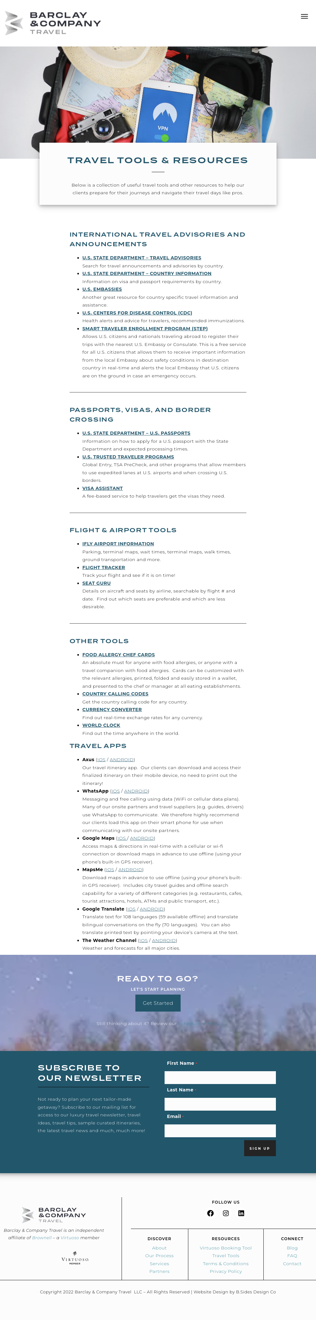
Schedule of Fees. (199, 1023)
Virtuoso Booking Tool (226, 1248)
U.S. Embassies (102, 289)
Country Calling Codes (115, 694)
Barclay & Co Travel (53, 23)
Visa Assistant (102, 488)
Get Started (158, 1003)
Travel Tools (225, 1255)
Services (159, 1263)
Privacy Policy (226, 1271)
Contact (292, 1263)
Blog (292, 1248)
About (159, 1248)
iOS (101, 759)
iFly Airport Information (118, 544)
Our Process (159, 1255)
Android (121, 759)
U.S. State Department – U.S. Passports (136, 433)
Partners (159, 1271)
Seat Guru (96, 583)
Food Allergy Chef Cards (118, 655)
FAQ (292, 1255)
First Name (182, 1063)
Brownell (42, 1237)
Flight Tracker (103, 567)
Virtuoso (70, 1237)
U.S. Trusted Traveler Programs (128, 457)
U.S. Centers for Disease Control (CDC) (137, 313)
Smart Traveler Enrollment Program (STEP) (145, 329)
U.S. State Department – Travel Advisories (141, 258)
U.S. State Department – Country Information (147, 273)
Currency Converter (112, 709)
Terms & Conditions (226, 1263)
